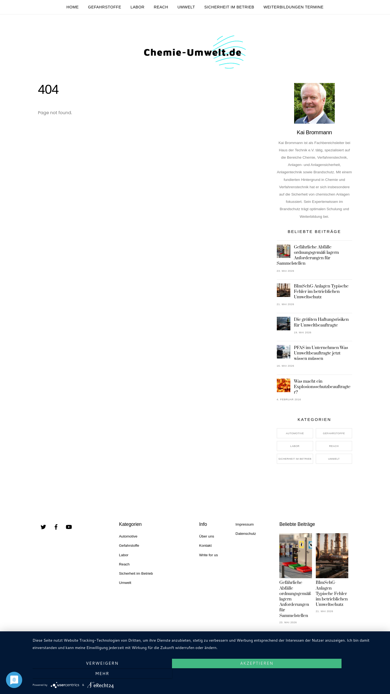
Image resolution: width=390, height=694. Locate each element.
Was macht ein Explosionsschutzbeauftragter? (322, 390)
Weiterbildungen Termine (294, 7)
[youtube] (68, 530)
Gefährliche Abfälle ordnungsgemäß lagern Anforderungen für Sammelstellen (308, 259)
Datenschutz (246, 537)
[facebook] (56, 530)
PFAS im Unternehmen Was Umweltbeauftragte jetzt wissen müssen (321, 356)
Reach (161, 7)
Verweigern (85, 674)
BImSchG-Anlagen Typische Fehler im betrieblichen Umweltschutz (321, 295)
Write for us (208, 558)
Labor (138, 7)
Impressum (245, 528)
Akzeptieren (208, 674)
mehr (332, 674)
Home (72, 7)
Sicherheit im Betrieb (229, 7)
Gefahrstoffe (104, 7)
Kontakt (205, 549)
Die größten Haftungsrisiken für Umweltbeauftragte (321, 325)
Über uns (206, 540)
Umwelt (186, 7)
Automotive (295, 436)
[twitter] (43, 530)
